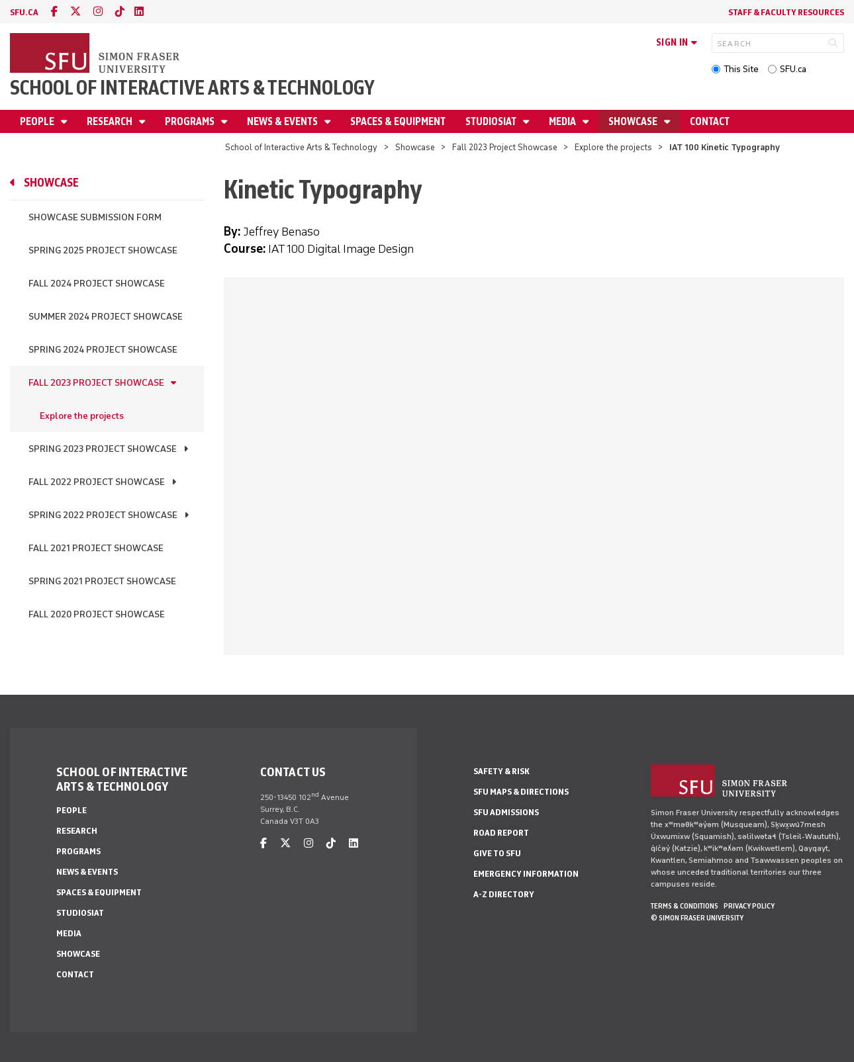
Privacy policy (749, 905)
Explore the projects (613, 147)
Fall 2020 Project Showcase (96, 614)
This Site (741, 69)
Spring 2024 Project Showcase (102, 349)
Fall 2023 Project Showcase (504, 147)
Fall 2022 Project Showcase (96, 482)
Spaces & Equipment (398, 121)
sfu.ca (24, 12)
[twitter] (75, 11)
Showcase (633, 121)
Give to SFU (497, 853)
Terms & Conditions (684, 905)
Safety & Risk (501, 771)
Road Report (501, 832)
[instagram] (98, 11)
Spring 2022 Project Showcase (102, 515)
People (38, 121)
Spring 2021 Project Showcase (102, 581)
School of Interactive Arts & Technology (192, 87)
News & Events (283, 121)
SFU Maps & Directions (521, 791)
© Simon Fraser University (697, 917)
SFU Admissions (506, 812)
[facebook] (54, 11)
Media (563, 121)
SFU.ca (793, 69)
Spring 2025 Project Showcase (102, 250)
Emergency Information (526, 873)
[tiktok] (119, 11)
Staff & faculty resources (786, 12)
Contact (710, 121)
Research (110, 121)
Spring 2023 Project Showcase (102, 449)
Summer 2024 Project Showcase (105, 316)
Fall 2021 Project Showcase (96, 548)
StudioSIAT (491, 121)
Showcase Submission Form (95, 217)
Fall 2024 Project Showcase (96, 283)
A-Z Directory (503, 894)
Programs (190, 121)
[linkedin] (139, 11)
